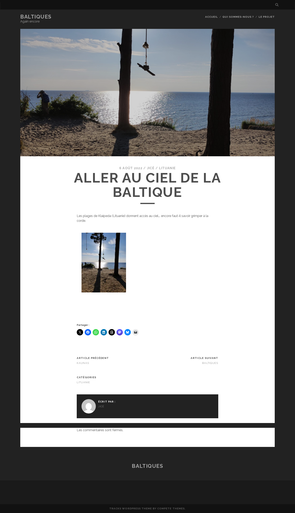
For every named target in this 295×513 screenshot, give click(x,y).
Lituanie (167, 168)
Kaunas (83, 363)
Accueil (211, 16)
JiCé (150, 168)
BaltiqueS (35, 17)
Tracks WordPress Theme (130, 508)
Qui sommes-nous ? (238, 16)
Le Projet (267, 16)
